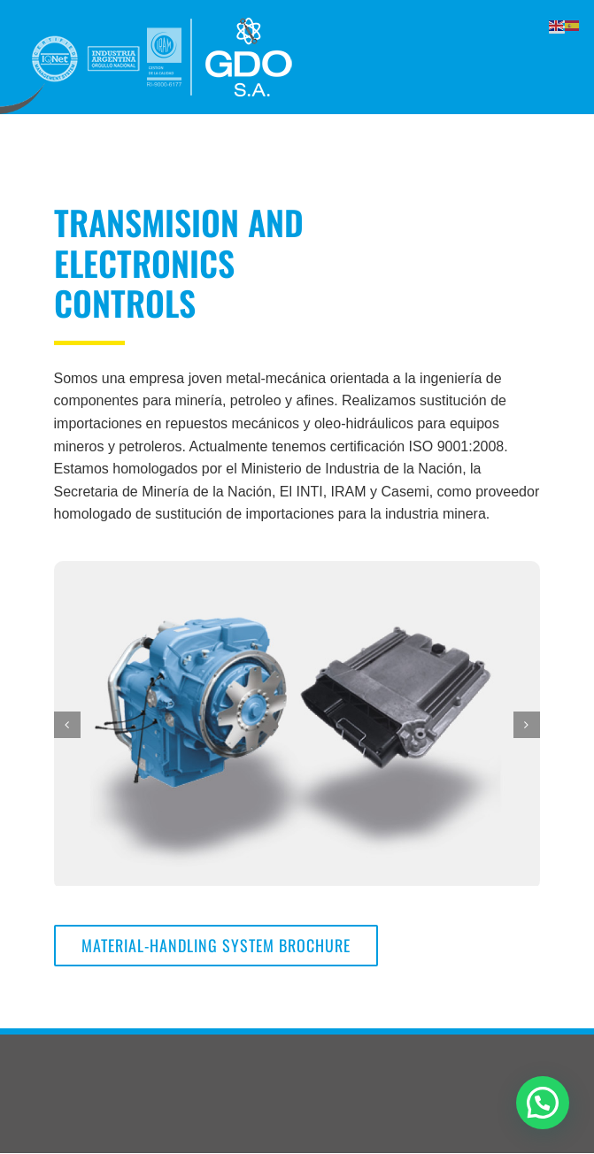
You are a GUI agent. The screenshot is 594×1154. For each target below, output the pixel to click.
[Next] (526, 725)
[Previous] (67, 725)
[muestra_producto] (297, 722)
